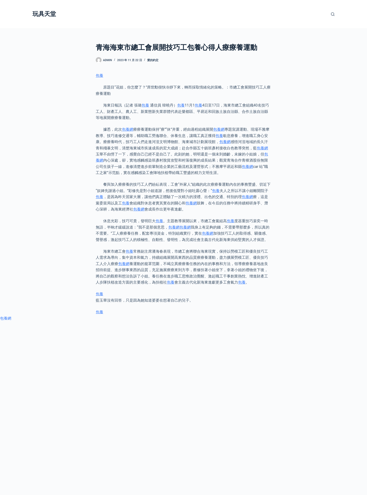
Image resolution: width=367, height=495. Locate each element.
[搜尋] (332, 14)
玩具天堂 (44, 14)
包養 (99, 75)
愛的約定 (152, 60)
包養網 (127, 129)
